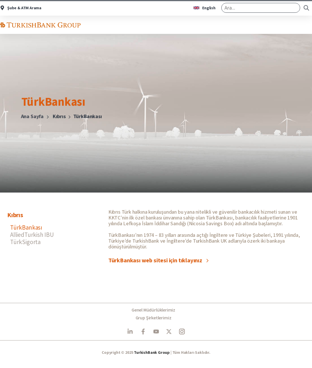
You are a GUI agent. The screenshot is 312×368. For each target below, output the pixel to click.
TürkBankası (26, 227)
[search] (260, 8)
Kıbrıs (55, 116)
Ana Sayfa (29, 116)
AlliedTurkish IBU (32, 234)
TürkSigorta (25, 242)
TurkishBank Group (152, 353)
